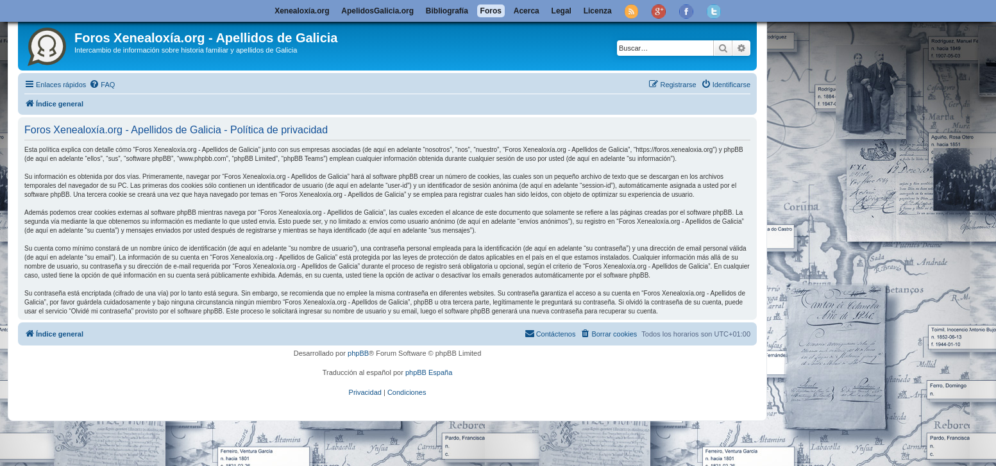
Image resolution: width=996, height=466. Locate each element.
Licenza (598, 10)
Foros (491, 10)
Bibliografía (447, 10)
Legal (561, 10)
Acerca (526, 10)
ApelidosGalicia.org (377, 10)
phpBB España (428, 372)
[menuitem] (102, 84)
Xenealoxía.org (301, 10)
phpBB (358, 353)
